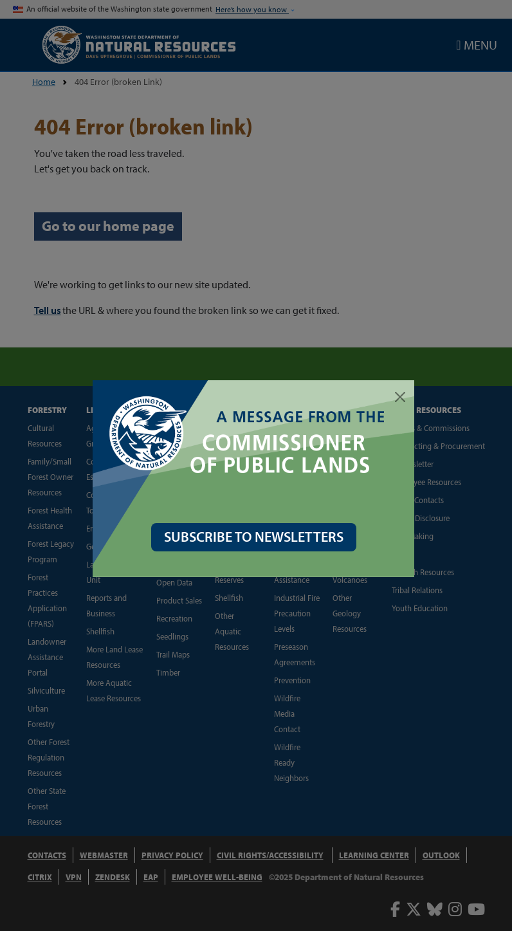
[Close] (402, 397)
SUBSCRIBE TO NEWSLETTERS (256, 537)
